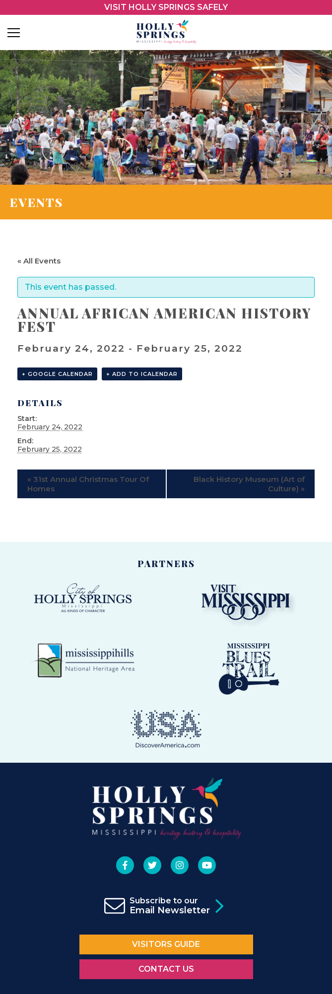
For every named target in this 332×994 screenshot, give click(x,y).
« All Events (39, 260)
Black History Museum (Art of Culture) (249, 483)
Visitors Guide (166, 944)
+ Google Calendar (57, 373)
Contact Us (166, 969)
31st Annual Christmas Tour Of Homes (88, 483)
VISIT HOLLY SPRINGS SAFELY (166, 7)
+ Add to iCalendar (142, 373)
